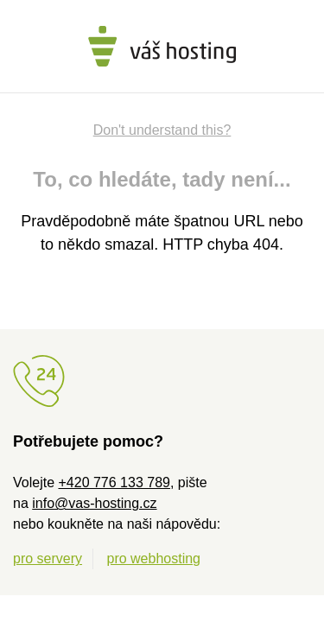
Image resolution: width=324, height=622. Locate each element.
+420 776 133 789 (113, 482)
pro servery (47, 558)
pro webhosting (153, 558)
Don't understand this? (162, 130)
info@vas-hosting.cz (94, 503)
